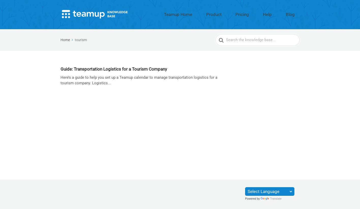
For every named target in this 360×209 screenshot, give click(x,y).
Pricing (260, 13)
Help (278, 13)
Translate (271, 198)
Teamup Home (212, 13)
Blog (293, 13)
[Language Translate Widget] (269, 191)
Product (239, 13)
